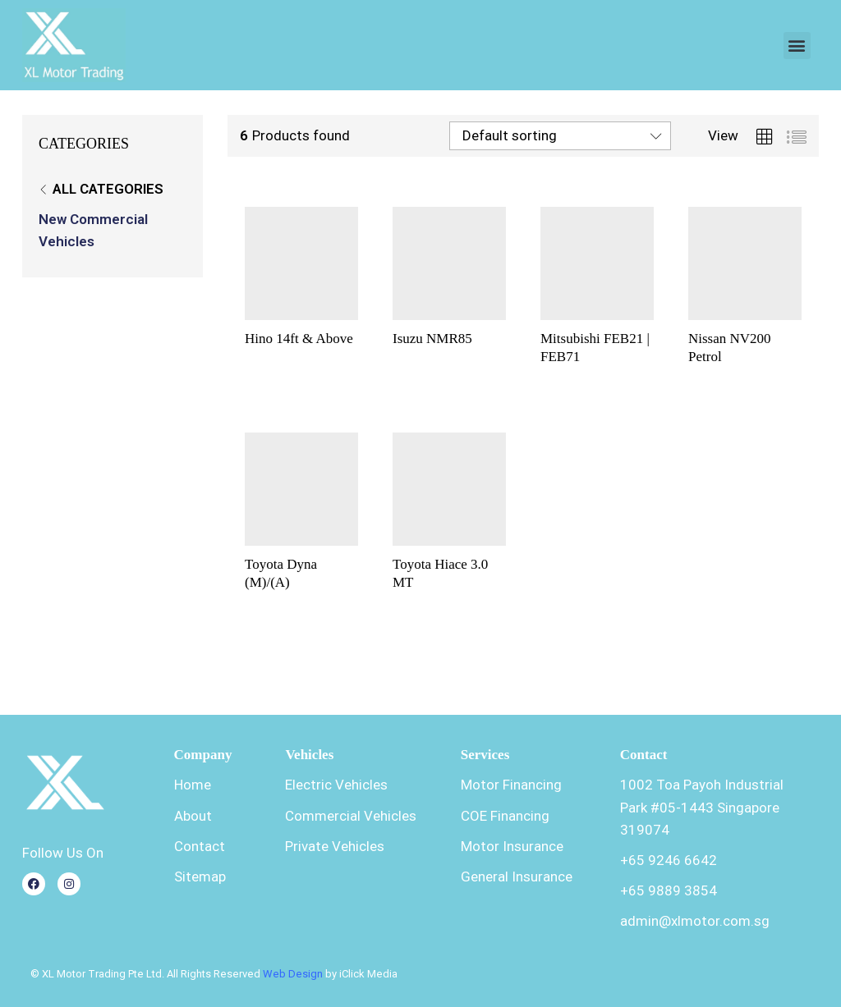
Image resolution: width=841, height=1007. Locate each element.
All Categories (108, 189)
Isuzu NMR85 (432, 338)
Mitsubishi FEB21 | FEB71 (595, 347)
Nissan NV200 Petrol (729, 347)
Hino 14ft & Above (299, 338)
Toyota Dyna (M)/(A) (281, 573)
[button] (797, 45)
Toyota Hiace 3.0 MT (440, 573)
